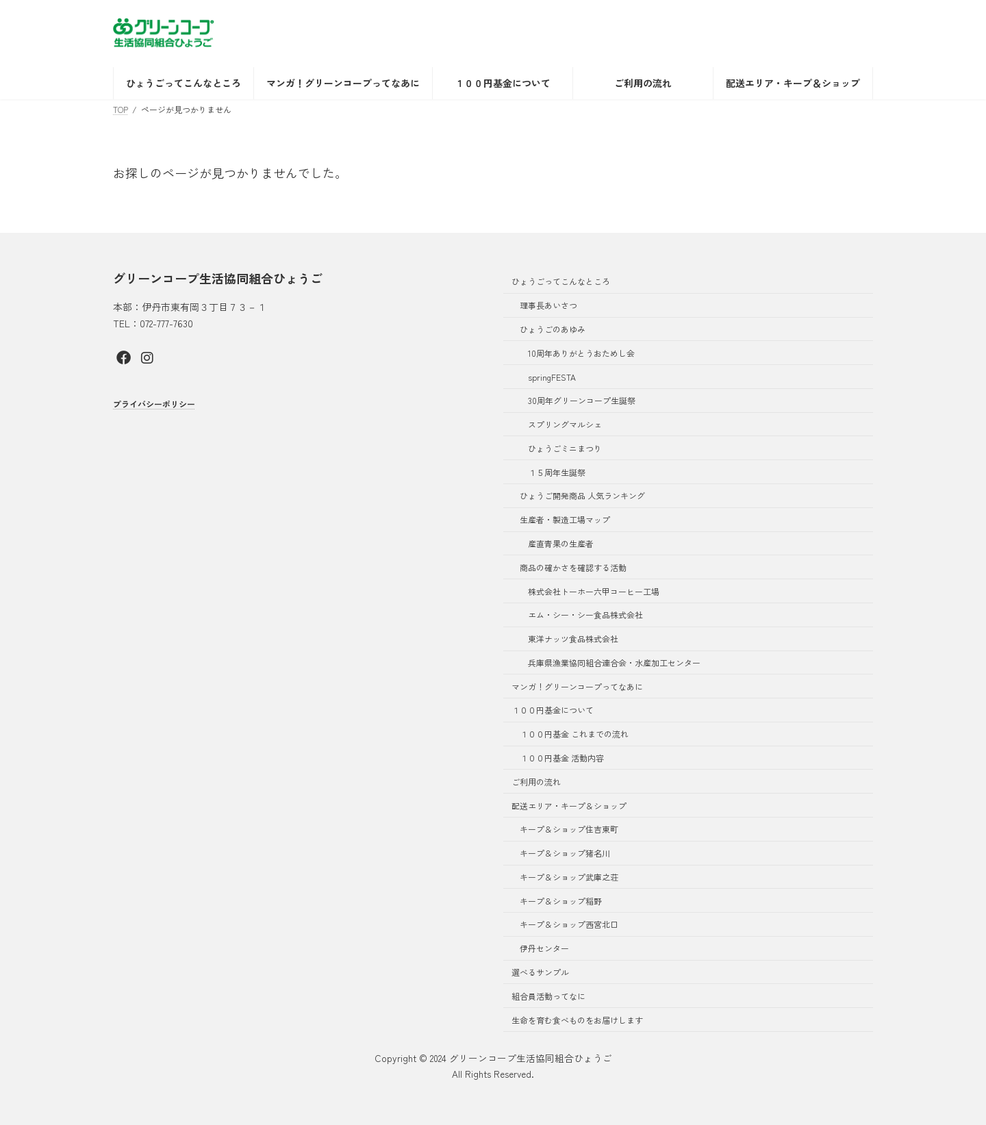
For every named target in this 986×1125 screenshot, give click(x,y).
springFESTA (552, 376)
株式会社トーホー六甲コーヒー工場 (593, 591)
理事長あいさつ (548, 305)
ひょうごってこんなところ (560, 281)
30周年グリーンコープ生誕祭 (581, 400)
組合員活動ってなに (548, 996)
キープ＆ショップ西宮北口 (569, 924)
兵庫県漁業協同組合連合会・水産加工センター (614, 662)
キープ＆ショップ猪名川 (565, 853)
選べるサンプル (540, 972)
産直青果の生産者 (561, 543)
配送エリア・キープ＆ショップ (569, 805)
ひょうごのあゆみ (552, 329)
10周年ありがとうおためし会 (581, 353)
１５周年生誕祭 (556, 472)
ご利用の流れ (536, 781)
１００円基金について (552, 710)
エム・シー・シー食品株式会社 (585, 614)
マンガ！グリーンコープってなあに (577, 686)
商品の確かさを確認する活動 (573, 567)
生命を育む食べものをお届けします (577, 1020)
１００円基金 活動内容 (562, 757)
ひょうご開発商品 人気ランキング (582, 495)
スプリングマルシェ (565, 424)
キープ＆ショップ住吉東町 (569, 829)
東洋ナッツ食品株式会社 (573, 638)
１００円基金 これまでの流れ (574, 734)
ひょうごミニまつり (565, 448)
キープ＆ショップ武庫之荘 (569, 877)
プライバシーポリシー (154, 403)
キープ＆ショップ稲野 (561, 901)
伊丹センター (544, 948)
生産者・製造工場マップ (565, 519)
